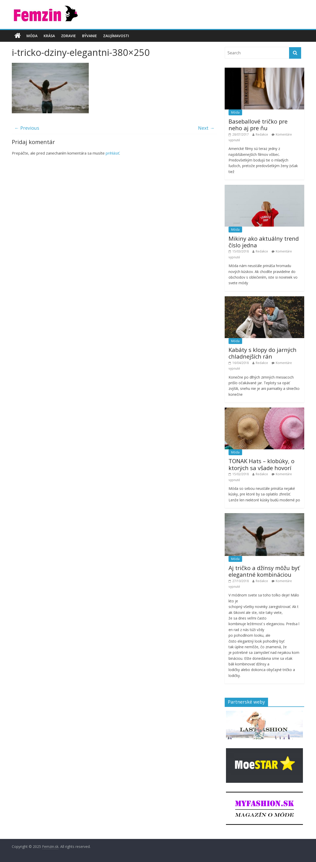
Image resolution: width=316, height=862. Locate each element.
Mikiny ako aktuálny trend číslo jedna (264, 242)
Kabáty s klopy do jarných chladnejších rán (263, 353)
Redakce (262, 134)
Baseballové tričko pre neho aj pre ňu (258, 124)
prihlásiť (112, 153)
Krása (49, 35)
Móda (31, 35)
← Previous (26, 128)
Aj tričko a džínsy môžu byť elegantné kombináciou (264, 571)
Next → (206, 128)
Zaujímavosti (116, 35)
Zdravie (68, 35)
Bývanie (89, 35)
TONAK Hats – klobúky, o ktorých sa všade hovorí (261, 464)
